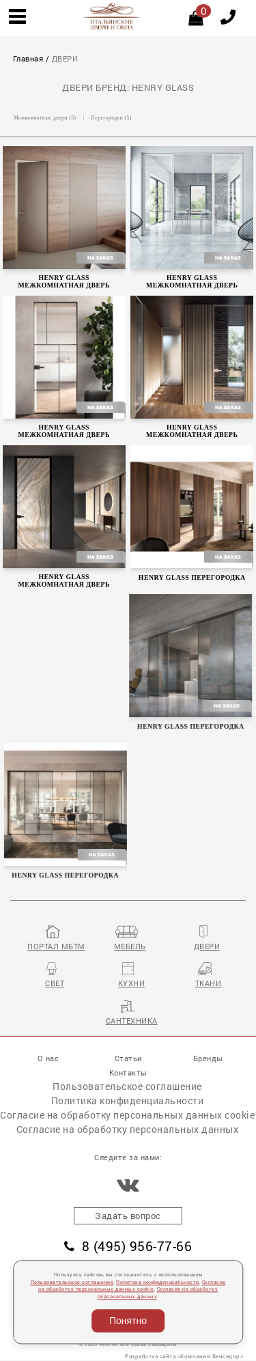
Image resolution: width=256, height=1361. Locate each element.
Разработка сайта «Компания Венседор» (184, 1356)
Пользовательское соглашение (127, 1086)
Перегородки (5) (111, 118)
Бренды (208, 1058)
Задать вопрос (128, 1215)
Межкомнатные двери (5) (45, 118)
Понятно (128, 1320)
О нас (48, 1058)
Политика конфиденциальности (127, 1100)
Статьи (128, 1058)
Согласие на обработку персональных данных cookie (127, 1114)
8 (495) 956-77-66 (128, 1245)
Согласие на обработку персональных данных (127, 1129)
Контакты (128, 1072)
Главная (28, 59)
